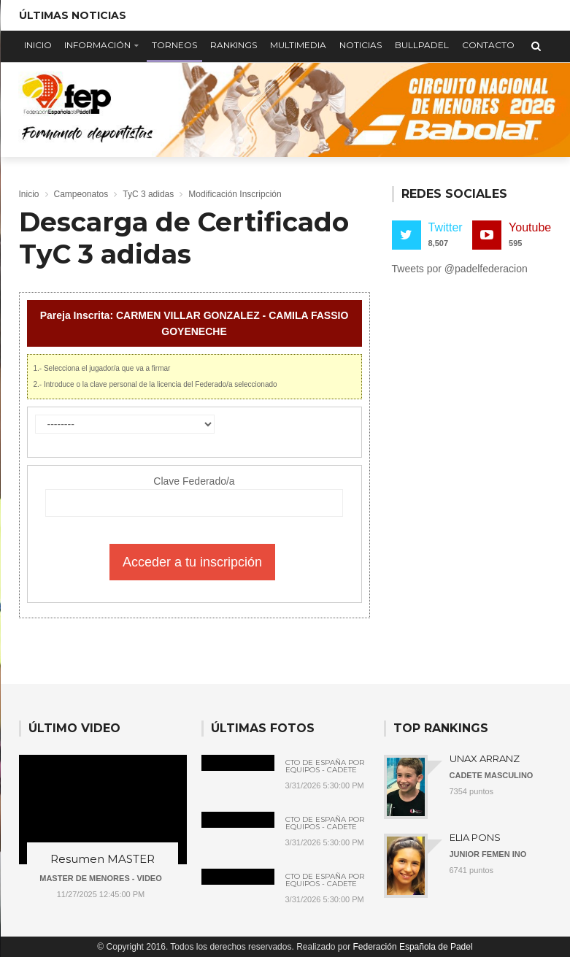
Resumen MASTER (102, 859)
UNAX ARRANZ (485, 758)
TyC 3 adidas (148, 194)
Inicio (38, 44)
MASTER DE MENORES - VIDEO (100, 878)
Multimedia (298, 44)
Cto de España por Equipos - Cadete (324, 766)
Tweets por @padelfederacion (460, 268)
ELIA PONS (475, 837)
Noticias (360, 44)
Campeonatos (81, 194)
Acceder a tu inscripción (192, 562)
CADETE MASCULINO (492, 775)
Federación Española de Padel (413, 947)
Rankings (233, 44)
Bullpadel (422, 44)
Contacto (488, 44)
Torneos (174, 44)
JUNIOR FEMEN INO (488, 854)
